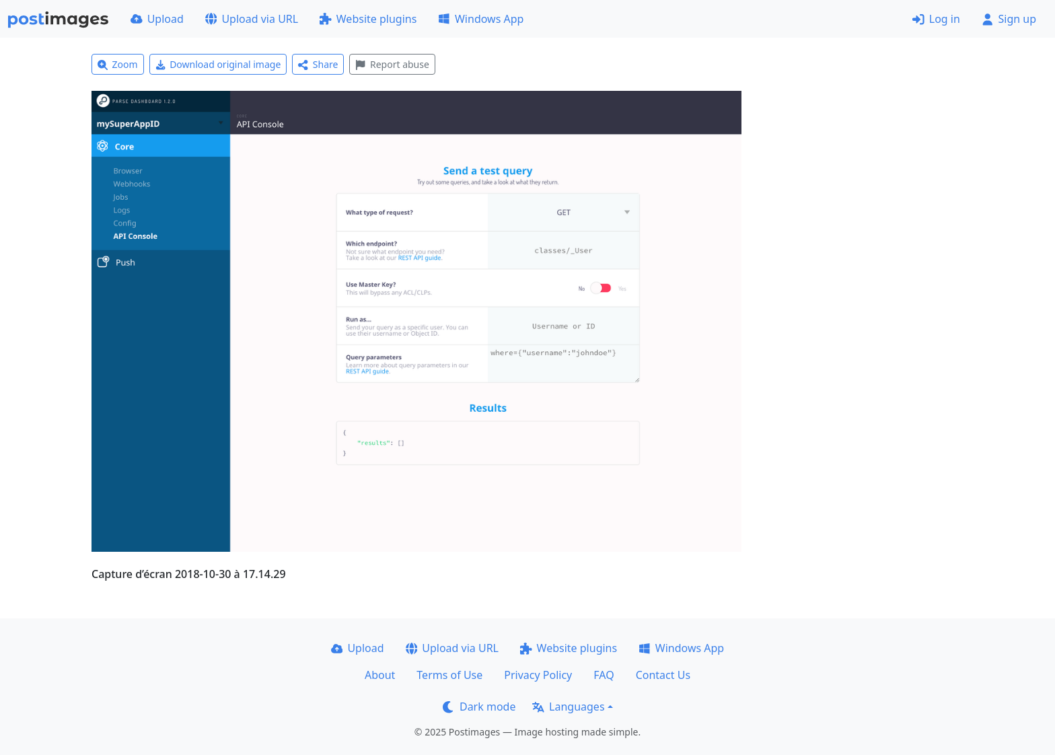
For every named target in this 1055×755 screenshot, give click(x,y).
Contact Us (663, 675)
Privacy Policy (538, 675)
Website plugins (368, 18)
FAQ (603, 675)
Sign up (1009, 18)
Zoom (118, 64)
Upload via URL (251, 18)
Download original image (218, 64)
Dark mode (479, 706)
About (380, 675)
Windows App (480, 18)
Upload (157, 18)
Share (318, 64)
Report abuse (392, 64)
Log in (936, 18)
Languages (568, 706)
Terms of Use (449, 675)
